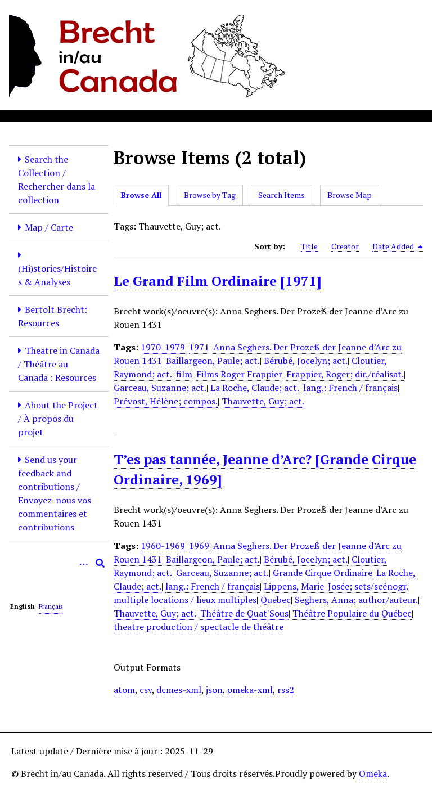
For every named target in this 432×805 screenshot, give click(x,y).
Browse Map (349, 195)
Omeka (373, 773)
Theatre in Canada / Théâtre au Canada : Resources (59, 364)
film (184, 374)
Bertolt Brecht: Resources (52, 316)
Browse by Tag (210, 195)
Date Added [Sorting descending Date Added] (397, 246)
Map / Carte (49, 227)
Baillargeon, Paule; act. (213, 360)
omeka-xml (250, 689)
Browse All (141, 195)
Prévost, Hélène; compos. (166, 401)
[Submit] (100, 563)
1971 (199, 347)
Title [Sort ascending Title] (309, 246)
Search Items (281, 195)
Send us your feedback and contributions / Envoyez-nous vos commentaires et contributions (54, 493)
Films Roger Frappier (239, 374)
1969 (199, 545)
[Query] (59, 563)
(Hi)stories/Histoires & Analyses (57, 275)
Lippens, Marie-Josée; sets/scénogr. (336, 586)
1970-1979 (163, 347)
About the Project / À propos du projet (58, 418)
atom (124, 689)
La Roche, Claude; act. (254, 387)
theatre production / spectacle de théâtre (199, 626)
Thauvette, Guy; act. (263, 401)
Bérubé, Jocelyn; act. (306, 360)
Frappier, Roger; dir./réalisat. (345, 374)
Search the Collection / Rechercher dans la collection (56, 179)
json (214, 689)
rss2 (285, 689)
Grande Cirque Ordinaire (322, 572)
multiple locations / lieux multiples (185, 599)
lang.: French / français (350, 387)
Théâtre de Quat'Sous (244, 613)
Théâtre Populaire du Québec (352, 613)
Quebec (275, 599)
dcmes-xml (178, 689)
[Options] (83, 563)
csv (146, 689)
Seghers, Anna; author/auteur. (356, 599)
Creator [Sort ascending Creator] (345, 246)
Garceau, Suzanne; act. (160, 387)
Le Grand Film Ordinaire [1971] (217, 281)
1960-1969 (163, 545)
